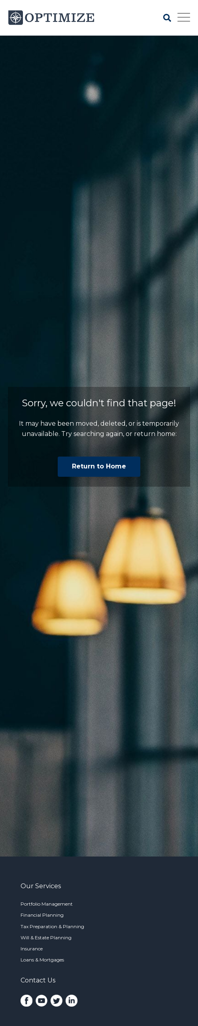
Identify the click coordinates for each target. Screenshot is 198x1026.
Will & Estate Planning (46, 937)
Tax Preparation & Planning (52, 926)
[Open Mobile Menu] (183, 18)
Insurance (32, 949)
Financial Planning (42, 915)
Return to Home (99, 466)
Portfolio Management (47, 904)
